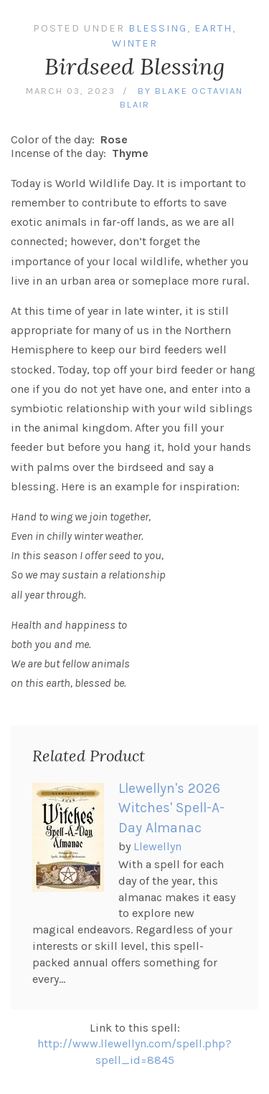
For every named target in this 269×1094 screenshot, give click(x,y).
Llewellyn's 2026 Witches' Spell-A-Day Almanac (171, 808)
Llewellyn (157, 846)
